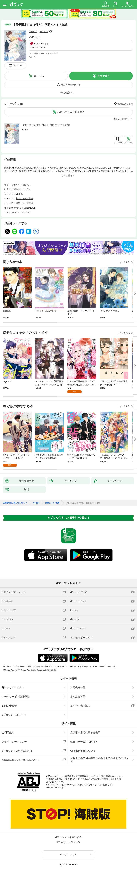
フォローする (50, 31)
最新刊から (127, 119)
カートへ (39, 75)
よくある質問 (77, 696)
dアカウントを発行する (68, 837)
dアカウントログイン (14, 714)
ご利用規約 (8, 732)
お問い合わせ (9, 705)
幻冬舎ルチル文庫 (24, 198)
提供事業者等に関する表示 (85, 732)
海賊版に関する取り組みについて (20, 759)
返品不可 (32, 57)
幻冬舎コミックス (22, 189)
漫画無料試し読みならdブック (15, 503)
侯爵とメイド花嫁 (24, 203)
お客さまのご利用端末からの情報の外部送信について (99, 760)
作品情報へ (66, 92)
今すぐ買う (103, 75)
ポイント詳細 (36, 47)
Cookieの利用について (83, 750)
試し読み (17, 65)
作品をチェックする (70, 84)
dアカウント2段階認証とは (17, 750)
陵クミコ (44, 31)
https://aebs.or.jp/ (56, 787)
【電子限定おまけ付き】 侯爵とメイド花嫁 (46, 125)
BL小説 (19, 194)
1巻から (116, 119)
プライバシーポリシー (14, 741)
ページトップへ (68, 854)
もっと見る (124, 262)
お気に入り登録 (125, 103)
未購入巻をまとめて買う (71, 111)
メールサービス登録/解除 (16, 696)
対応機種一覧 (77, 687)
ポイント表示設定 (80, 705)
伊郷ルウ (33, 31)
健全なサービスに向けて (84, 741)
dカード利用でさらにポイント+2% (42, 53)
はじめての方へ (13, 687)
